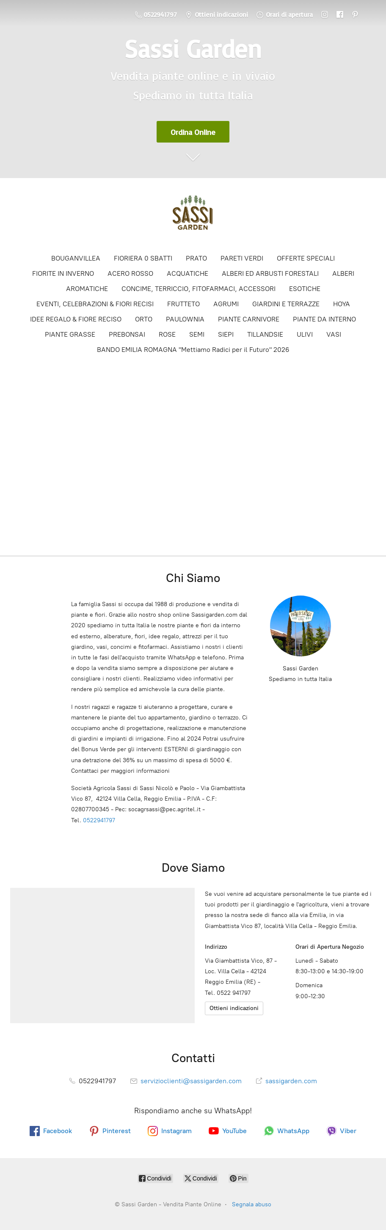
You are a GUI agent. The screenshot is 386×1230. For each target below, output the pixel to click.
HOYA (341, 304)
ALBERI (343, 273)
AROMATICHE (87, 289)
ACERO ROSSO (130, 273)
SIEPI (226, 334)
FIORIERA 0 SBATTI (143, 258)
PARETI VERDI (242, 258)
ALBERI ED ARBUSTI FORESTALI (270, 273)
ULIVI (305, 334)
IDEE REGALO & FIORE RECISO (75, 319)
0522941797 (99, 820)
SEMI (196, 334)
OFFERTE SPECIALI (306, 258)
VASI (333, 334)
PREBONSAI (127, 334)
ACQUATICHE (187, 273)
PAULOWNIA (185, 319)
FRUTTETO (183, 304)
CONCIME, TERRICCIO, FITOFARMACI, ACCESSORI (198, 289)
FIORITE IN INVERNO (63, 273)
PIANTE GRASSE (70, 334)
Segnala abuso (251, 1204)
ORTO (143, 319)
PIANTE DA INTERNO (324, 319)
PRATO (196, 258)
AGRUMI (226, 304)
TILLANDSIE (265, 334)
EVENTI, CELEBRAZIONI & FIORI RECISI (95, 304)
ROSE (167, 334)
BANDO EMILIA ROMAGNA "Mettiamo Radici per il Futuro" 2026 (193, 350)
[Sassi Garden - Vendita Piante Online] (193, 215)
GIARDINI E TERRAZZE (286, 304)
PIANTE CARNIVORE (248, 319)
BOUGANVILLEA (75, 258)
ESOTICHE (304, 289)
